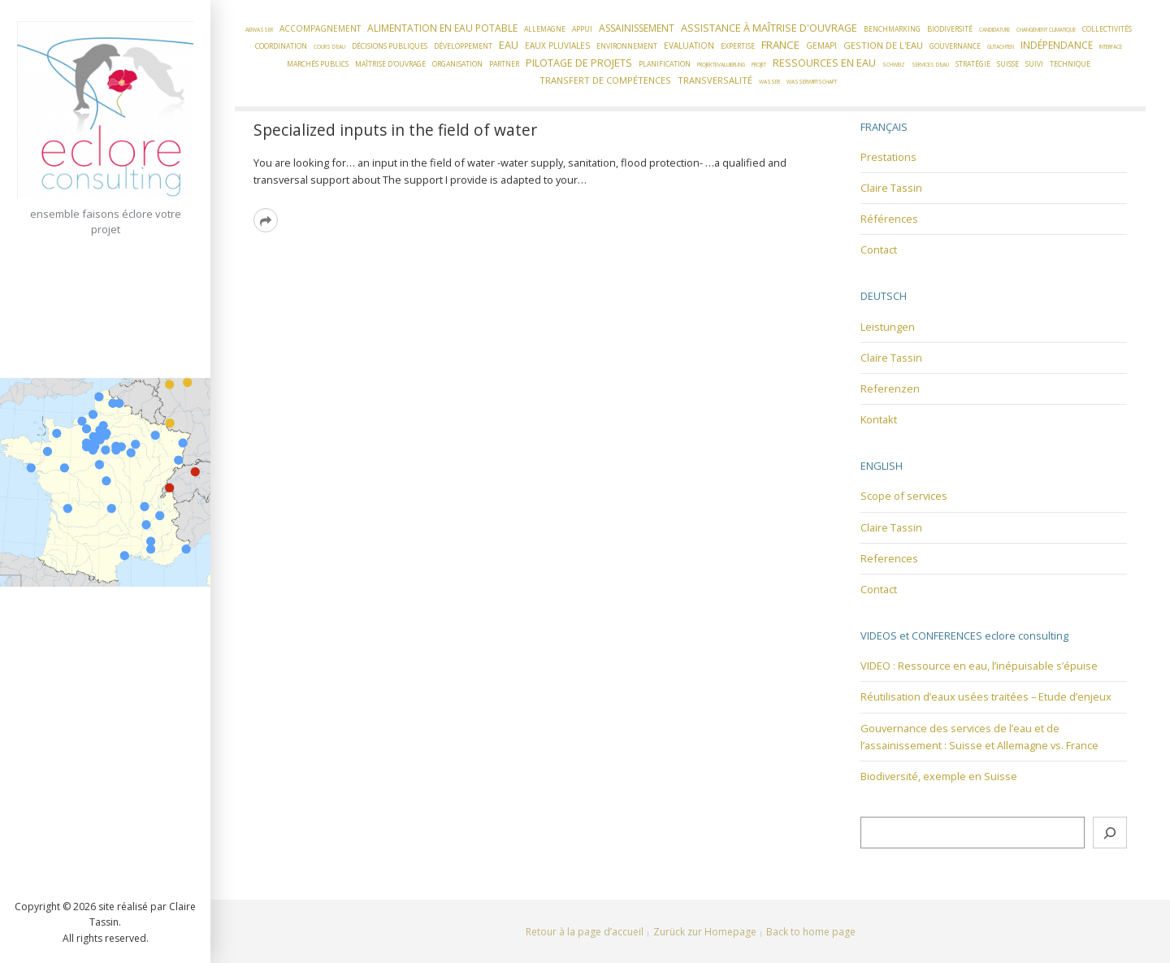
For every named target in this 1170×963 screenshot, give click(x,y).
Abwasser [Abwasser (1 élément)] (259, 29)
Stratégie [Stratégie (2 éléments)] (973, 64)
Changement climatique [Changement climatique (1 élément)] (1046, 29)
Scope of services (903, 495)
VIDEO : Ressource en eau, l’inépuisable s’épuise (979, 665)
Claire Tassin (891, 187)
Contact (878, 249)
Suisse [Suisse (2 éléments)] (1008, 64)
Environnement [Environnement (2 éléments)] (626, 46)
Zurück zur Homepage (704, 932)
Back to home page (811, 932)
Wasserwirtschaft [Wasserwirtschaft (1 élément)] (811, 81)
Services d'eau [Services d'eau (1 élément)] (930, 64)
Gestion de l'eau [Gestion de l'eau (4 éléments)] (883, 45)
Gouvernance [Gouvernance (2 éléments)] (955, 46)
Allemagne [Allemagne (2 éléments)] (545, 29)
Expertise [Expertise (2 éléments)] (738, 46)
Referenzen (890, 388)
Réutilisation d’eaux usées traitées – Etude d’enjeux (986, 696)
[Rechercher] (1110, 832)
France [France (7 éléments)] (780, 44)
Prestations (888, 157)
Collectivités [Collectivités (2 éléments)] (1107, 29)
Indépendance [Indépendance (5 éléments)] (1056, 45)
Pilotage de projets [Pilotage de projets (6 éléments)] (579, 62)
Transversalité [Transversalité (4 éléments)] (715, 80)
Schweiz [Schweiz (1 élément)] (893, 64)
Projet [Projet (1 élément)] (759, 64)
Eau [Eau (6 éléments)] (508, 44)
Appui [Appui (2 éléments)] (582, 29)
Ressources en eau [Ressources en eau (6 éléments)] (824, 62)
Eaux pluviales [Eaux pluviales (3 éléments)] (557, 45)
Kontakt (878, 419)
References (889, 558)
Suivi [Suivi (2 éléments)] (1034, 64)
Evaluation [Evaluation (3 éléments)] (689, 45)
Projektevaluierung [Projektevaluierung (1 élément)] (721, 64)
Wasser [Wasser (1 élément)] (769, 81)
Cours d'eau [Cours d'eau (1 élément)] (329, 46)
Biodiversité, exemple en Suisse (938, 776)
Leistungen (887, 326)
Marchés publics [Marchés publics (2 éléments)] (318, 64)
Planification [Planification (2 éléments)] (665, 64)
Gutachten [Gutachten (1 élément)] (1000, 46)
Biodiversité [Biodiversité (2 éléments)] (950, 29)
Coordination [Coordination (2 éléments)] (281, 46)
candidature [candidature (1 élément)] (994, 29)
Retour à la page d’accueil (585, 932)
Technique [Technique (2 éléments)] (1070, 64)
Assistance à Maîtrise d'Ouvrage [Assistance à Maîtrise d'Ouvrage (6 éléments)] (769, 27)
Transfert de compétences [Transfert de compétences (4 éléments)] (605, 80)
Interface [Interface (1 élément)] (1110, 46)
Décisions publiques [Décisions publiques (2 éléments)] (389, 46)
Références (889, 218)
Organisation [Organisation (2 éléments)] (457, 64)
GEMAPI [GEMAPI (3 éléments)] (821, 45)
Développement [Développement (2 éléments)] (463, 46)
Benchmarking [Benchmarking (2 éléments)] (892, 29)
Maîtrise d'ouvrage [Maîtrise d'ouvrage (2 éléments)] (390, 64)
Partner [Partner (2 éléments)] (504, 64)
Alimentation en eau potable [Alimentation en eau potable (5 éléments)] (442, 28)
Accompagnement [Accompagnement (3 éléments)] (320, 28)
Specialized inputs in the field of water (395, 130)
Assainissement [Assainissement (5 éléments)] (636, 28)
